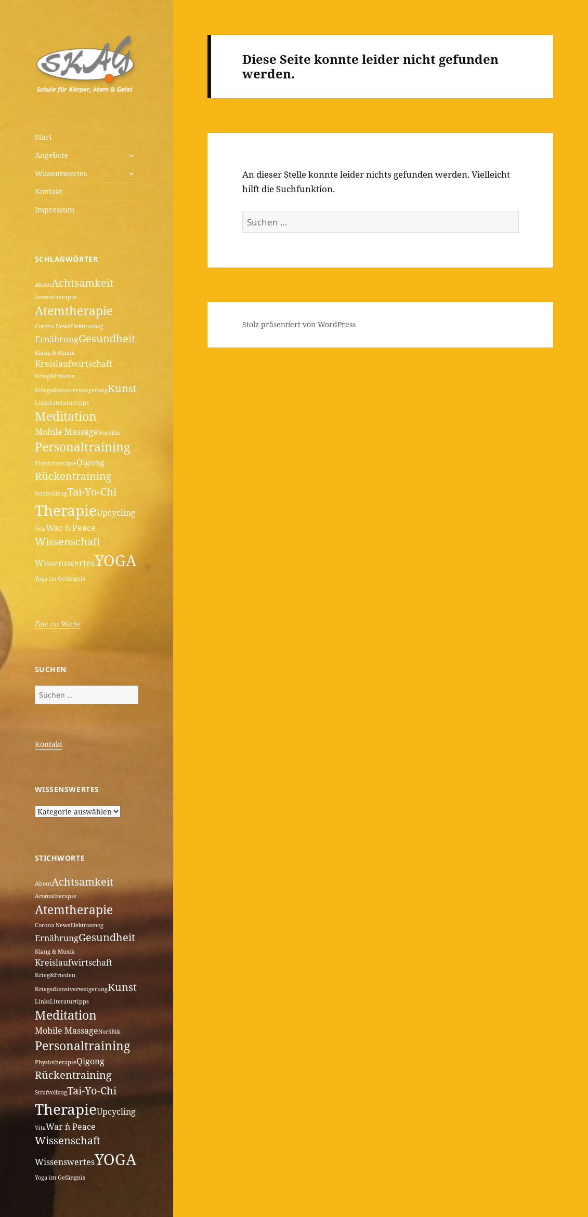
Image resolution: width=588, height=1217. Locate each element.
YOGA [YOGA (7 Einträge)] (115, 560)
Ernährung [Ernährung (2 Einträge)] (57, 339)
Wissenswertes (61, 173)
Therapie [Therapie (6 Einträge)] (66, 510)
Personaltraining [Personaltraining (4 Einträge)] (82, 446)
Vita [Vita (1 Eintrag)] (40, 528)
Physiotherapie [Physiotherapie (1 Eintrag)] (55, 463)
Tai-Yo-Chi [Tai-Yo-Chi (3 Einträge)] (91, 492)
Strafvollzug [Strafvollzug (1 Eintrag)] (51, 493)
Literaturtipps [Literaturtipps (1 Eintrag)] (69, 402)
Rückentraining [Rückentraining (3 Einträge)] (73, 476)
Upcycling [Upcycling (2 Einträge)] (116, 512)
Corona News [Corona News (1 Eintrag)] (52, 326)
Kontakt (48, 191)
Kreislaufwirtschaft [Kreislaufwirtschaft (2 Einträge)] (73, 363)
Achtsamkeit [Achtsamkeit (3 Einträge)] (82, 283)
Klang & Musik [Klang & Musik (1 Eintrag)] (54, 352)
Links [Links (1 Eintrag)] (42, 402)
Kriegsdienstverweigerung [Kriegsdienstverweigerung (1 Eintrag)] (71, 390)
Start (43, 137)
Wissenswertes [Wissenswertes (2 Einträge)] (65, 563)
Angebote (52, 155)
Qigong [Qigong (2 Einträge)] (90, 462)
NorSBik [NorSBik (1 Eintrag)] (109, 432)
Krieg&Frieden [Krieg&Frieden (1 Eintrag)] (55, 376)
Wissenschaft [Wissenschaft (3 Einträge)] (67, 541)
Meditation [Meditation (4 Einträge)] (66, 416)
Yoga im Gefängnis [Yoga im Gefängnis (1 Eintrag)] (60, 578)
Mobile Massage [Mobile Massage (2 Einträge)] (66, 431)
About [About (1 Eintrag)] (43, 284)
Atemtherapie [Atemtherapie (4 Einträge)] (74, 310)
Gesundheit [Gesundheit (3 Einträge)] (107, 338)
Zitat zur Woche (58, 624)
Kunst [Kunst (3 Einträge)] (122, 388)
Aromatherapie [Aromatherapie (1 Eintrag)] (55, 297)
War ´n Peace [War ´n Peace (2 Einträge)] (71, 527)
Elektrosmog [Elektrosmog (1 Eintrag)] (86, 326)
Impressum (54, 210)
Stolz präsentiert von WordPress (299, 324)
